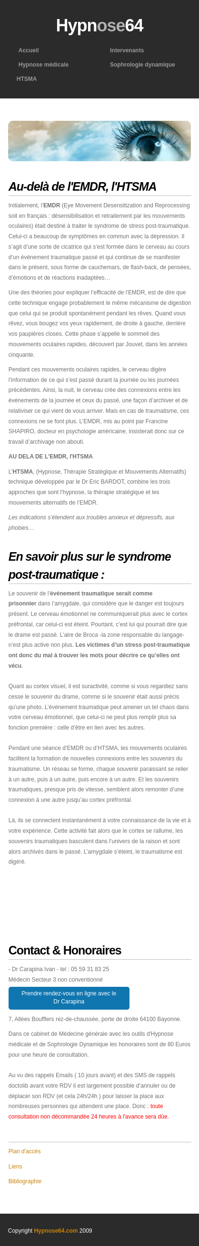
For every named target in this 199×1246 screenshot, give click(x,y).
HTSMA (27, 79)
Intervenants (126, 50)
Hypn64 (99, 25)
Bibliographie (25, 1181)
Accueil (28, 50)
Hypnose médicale (43, 64)
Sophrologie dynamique (141, 64)
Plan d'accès (25, 1151)
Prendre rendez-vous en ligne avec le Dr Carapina (68, 997)
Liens (15, 1166)
